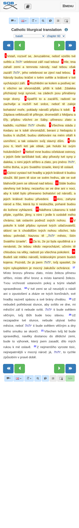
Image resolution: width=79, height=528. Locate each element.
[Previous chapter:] (19, 45)
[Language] (18, 378)
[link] (45, 378)
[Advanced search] (37, 378)
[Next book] (70, 45)
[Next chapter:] (59, 45)
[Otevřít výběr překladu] (28, 6)
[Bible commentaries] (8, 378)
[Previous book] (8, 45)
